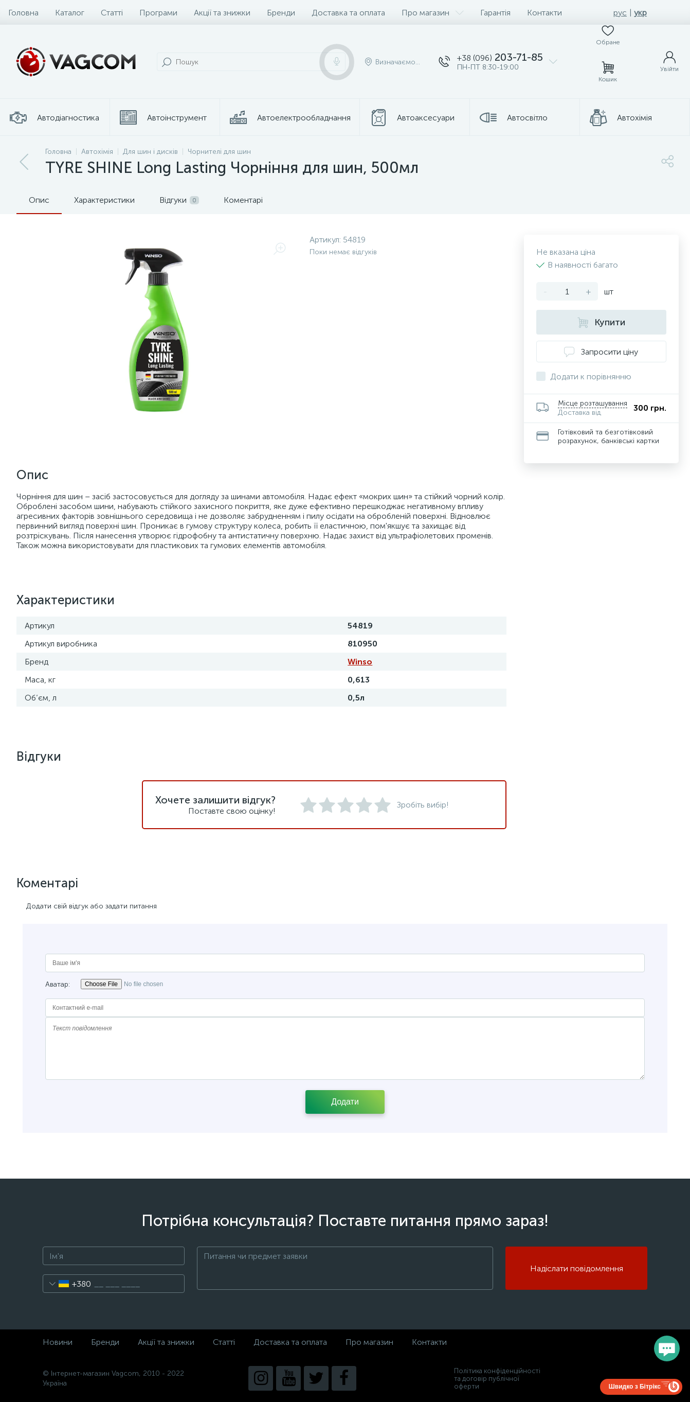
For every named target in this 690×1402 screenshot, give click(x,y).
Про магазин (433, 12)
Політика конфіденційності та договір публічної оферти (497, 1378)
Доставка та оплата (348, 12)
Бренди (281, 12)
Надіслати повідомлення (576, 1268)
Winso (360, 662)
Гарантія (495, 12)
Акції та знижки (222, 12)
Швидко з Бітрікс (635, 1386)
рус (620, 12)
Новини (57, 1342)
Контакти (544, 12)
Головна (23, 12)
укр (640, 12)
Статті (112, 12)
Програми (158, 12)
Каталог (69, 12)
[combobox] (67, 1283)
